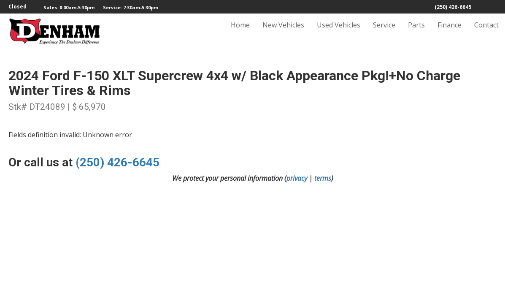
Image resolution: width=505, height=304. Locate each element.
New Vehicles (283, 32)
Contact (486, 32)
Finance (449, 32)
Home (240, 32)
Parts (416, 32)
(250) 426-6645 (453, 7)
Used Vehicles (338, 32)
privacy (296, 178)
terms (322, 178)
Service (384, 32)
